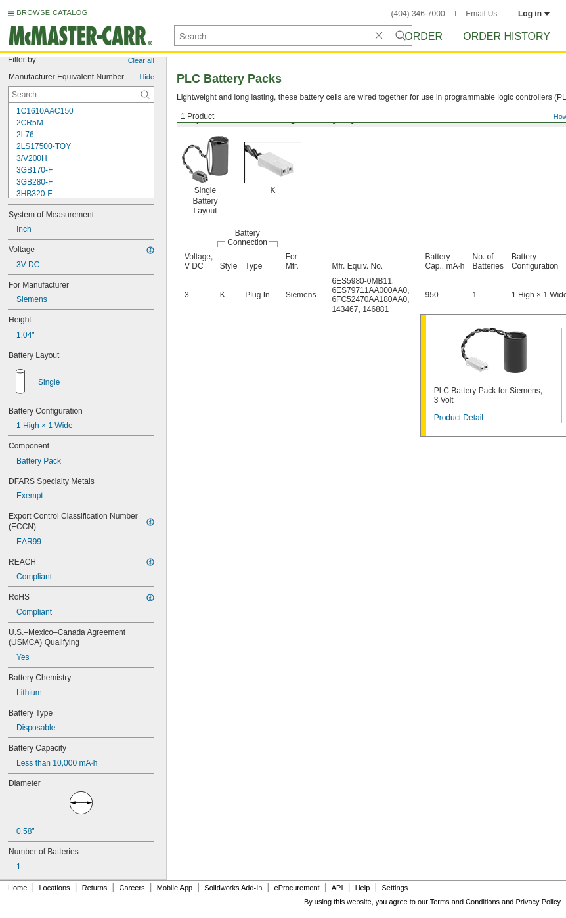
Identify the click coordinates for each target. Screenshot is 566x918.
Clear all (141, 60)
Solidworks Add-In (233, 888)
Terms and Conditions (465, 902)
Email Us (481, 13)
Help (362, 888)
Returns (95, 888)
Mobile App (174, 888)
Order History (506, 36)
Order (423, 36)
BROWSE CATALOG (51, 12)
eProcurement (297, 888)
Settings (394, 888)
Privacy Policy (538, 902)
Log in (534, 13)
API (337, 888)
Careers (131, 888)
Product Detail (458, 417)
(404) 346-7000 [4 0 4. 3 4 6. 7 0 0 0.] (418, 13)
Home (17, 888)
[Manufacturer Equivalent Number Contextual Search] (81, 94)
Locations (54, 888)
